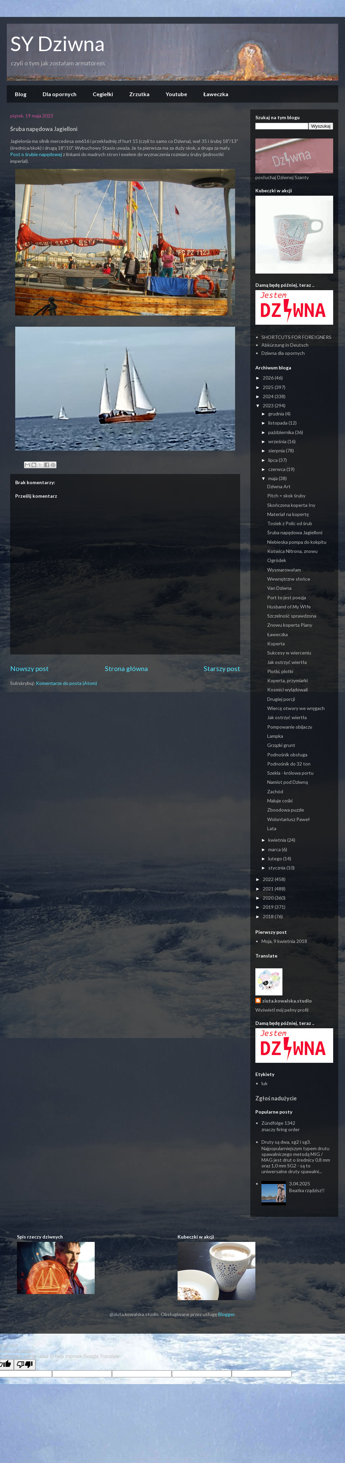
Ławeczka (215, 94)
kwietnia (277, 840)
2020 (269, 898)
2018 (269, 916)
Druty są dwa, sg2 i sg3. (286, 1142)
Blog (20, 94)
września (278, 441)
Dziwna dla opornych (283, 353)
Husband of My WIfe (289, 606)
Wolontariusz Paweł (288, 819)
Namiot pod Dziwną (287, 782)
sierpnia (277, 450)
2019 (269, 907)
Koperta (276, 643)
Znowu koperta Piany (289, 625)
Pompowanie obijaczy (289, 727)
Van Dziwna (279, 588)
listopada (278, 423)
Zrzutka (139, 94)
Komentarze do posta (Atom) (66, 683)
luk (264, 1083)
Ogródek (276, 560)
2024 (269, 396)
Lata (271, 828)
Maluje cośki (280, 800)
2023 (269, 405)
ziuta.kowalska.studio (287, 1001)
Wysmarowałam (284, 570)
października (281, 432)
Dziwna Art (279, 486)
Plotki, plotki (280, 671)
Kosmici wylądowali (287, 689)
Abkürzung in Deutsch (284, 345)
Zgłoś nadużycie (276, 1098)
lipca (273, 460)
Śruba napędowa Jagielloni (294, 532)
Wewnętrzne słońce (288, 579)
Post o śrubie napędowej (36, 154)
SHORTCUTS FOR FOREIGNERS (296, 337)
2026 (269, 378)
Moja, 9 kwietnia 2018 (284, 941)
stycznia (277, 867)
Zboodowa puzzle (285, 810)
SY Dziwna (57, 43)
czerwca (277, 469)
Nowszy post (29, 668)
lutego (275, 858)
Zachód (275, 791)
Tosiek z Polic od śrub (289, 523)
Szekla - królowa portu (290, 773)
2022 (269, 879)
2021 (269, 888)
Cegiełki (103, 94)
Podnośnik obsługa (287, 754)
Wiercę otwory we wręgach (296, 708)
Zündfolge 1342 (278, 1123)
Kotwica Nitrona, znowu (292, 551)
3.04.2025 (299, 1183)
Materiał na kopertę (288, 514)
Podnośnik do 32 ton (288, 764)
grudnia (276, 413)
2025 (269, 387)
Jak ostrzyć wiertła (287, 662)
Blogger (226, 1314)
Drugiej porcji (281, 699)
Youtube (176, 94)
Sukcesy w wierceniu (289, 652)
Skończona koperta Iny (291, 505)
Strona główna (126, 668)
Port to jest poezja (286, 597)
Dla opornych (59, 94)
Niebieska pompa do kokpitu (296, 542)
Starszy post (222, 668)
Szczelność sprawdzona (291, 616)
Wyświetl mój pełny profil (281, 1010)
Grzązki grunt (281, 745)
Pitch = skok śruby (286, 495)
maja (273, 478)
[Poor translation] (25, 1364)
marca (275, 849)
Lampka (275, 736)
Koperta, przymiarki (287, 680)
